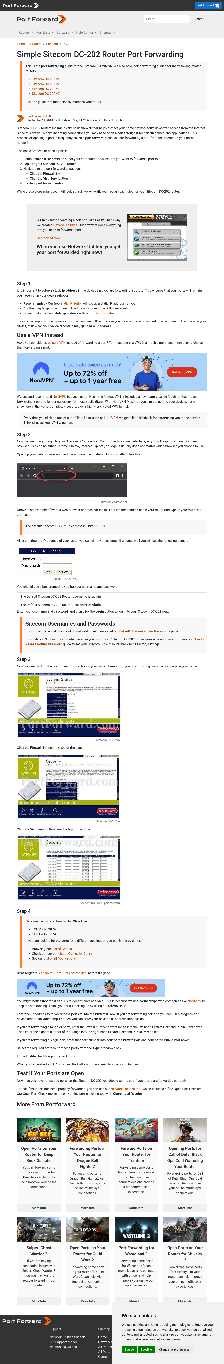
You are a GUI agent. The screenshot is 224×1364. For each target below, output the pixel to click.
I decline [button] (146, 1349)
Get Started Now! (49, 238)
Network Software (111, 1342)
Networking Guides (63, 1347)
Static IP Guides (102, 313)
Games (103, 1357)
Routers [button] (25, 32)
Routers (35, 44)
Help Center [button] (85, 32)
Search (199, 19)
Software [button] (63, 32)
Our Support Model (63, 1342)
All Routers (106, 1347)
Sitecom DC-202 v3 (46, 89)
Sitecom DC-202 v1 (46, 79)
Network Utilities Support (67, 1337)
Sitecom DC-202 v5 (46, 94)
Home (21, 44)
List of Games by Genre (75, 954)
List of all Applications (60, 958)
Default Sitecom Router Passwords (144, 631)
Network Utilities (65, 225)
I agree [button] (129, 1349)
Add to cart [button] (208, 5)
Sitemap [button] (106, 32)
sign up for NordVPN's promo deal (62, 973)
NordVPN (59, 397)
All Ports (104, 1352)
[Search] (167, 19)
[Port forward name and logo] (20, 5)
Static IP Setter (71, 303)
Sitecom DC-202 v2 (46, 84)
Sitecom (52, 44)
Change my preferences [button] (174, 1349)
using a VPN (57, 343)
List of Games (62, 949)
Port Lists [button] (43, 32)
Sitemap (104, 1329)
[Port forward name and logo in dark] (42, 19)
